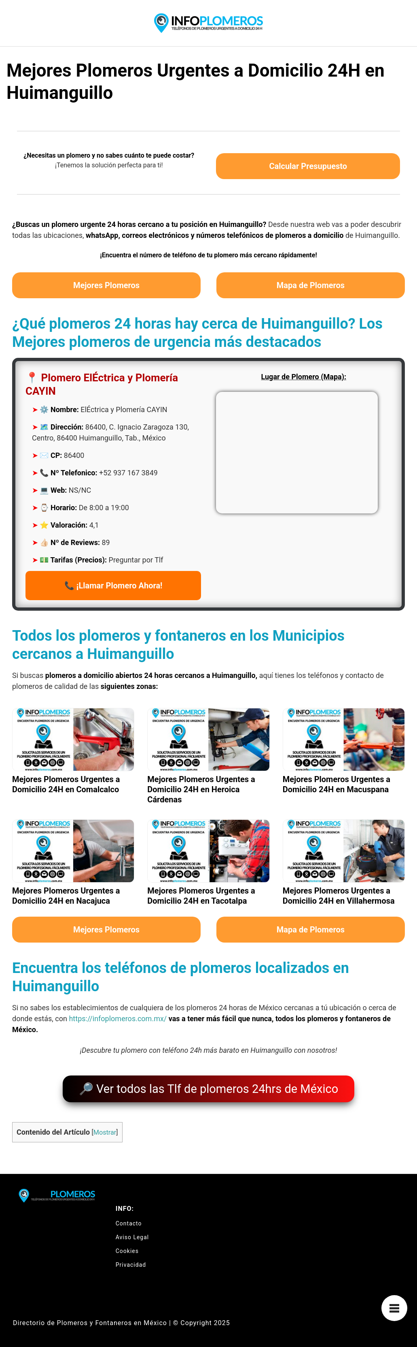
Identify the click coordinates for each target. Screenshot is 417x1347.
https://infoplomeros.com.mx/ (118, 1018)
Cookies (127, 1247)
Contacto (129, 1220)
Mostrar (104, 1129)
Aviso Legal (132, 1233)
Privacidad (131, 1261)
